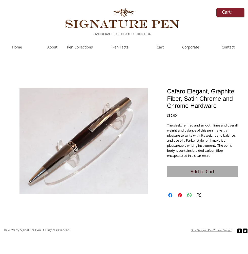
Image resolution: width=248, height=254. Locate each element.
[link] (230, 12)
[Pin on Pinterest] (180, 195)
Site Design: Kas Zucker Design (211, 230)
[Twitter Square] (245, 230)
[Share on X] (199, 195)
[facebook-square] (239, 230)
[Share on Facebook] (170, 195)
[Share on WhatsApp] (190, 195)
